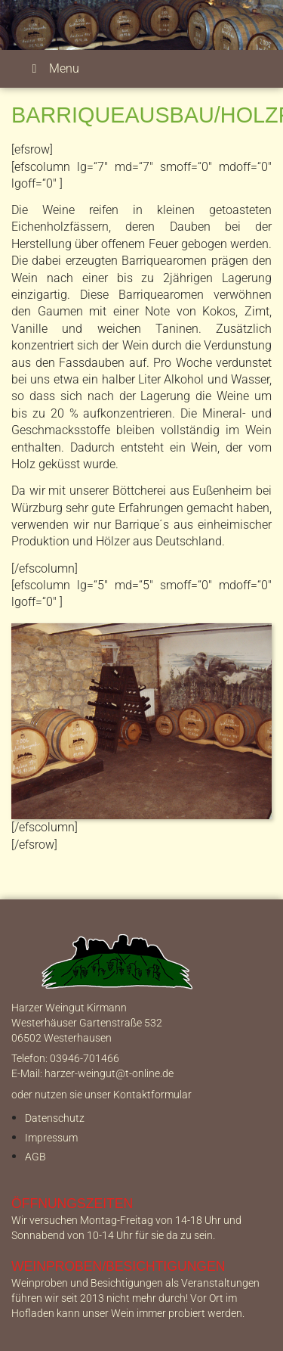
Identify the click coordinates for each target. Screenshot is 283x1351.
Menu (52, 68)
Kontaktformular (152, 1095)
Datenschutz (55, 1118)
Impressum (51, 1138)
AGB (35, 1157)
